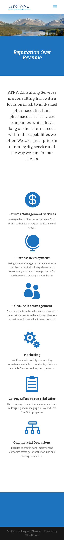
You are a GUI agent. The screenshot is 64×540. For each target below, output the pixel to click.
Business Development (32, 258)
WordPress (32, 535)
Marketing (32, 355)
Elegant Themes (31, 531)
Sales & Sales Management (32, 306)
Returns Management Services (32, 214)
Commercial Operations (32, 442)
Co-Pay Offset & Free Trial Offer (32, 399)
